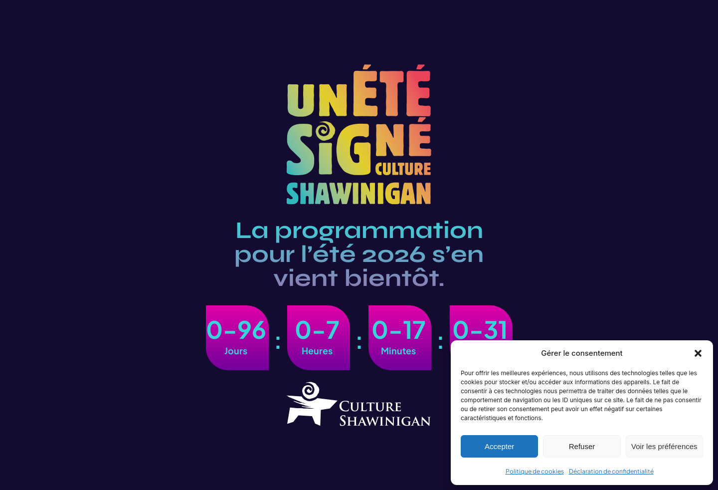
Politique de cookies (535, 471)
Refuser (582, 446)
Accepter (499, 446)
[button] (698, 353)
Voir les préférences (664, 446)
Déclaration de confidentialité (611, 471)
